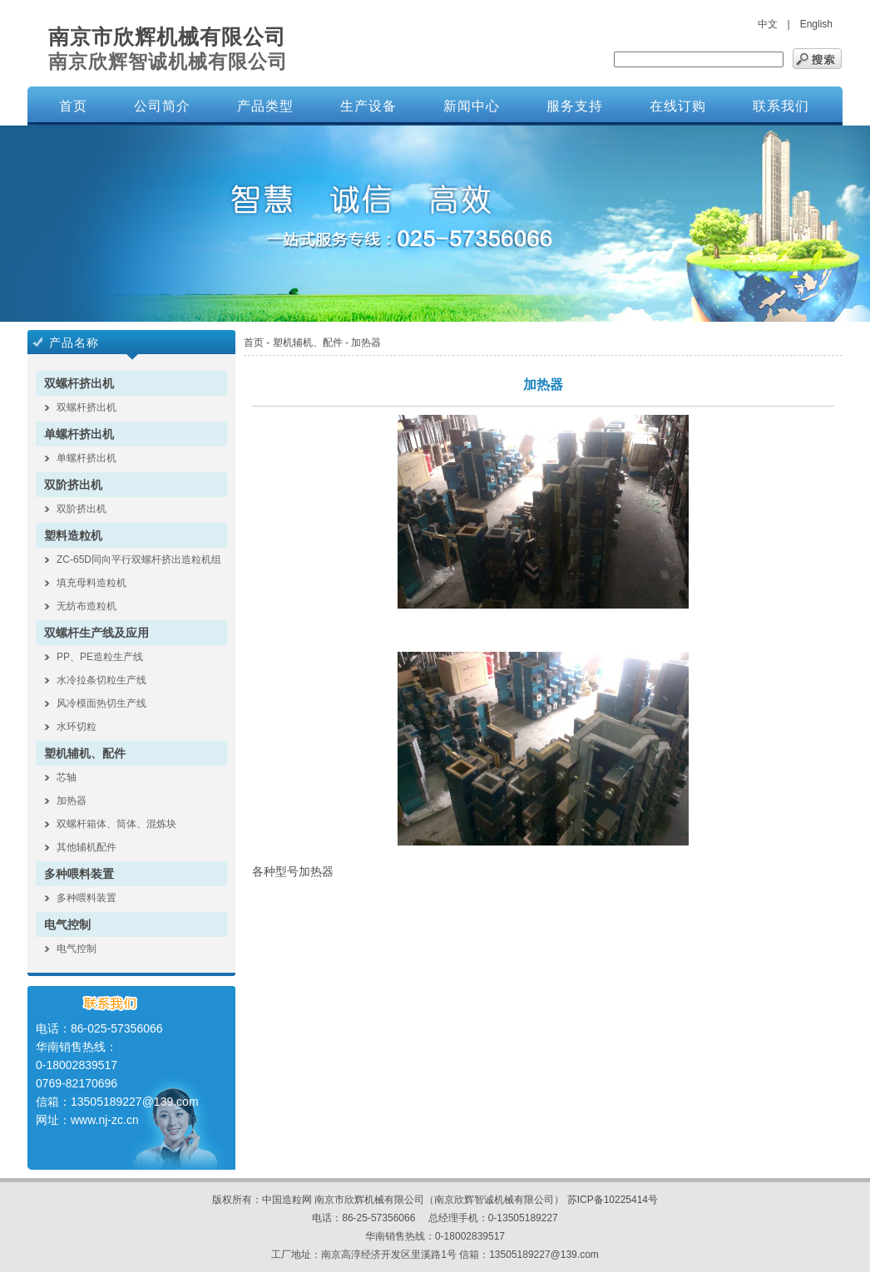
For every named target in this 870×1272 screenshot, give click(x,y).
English (816, 24)
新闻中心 (471, 106)
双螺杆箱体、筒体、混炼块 (116, 824)
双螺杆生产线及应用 (96, 632)
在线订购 (678, 106)
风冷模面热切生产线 (101, 703)
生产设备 (368, 106)
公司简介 (162, 106)
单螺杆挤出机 (79, 434)
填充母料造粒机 (91, 583)
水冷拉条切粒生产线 (101, 680)
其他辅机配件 (86, 847)
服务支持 (574, 106)
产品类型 (265, 106)
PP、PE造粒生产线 (100, 657)
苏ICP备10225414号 (612, 1199)
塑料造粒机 (73, 535)
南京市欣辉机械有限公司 (167, 36)
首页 (73, 106)
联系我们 (781, 106)
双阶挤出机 (73, 484)
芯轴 (67, 777)
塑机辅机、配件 (85, 753)
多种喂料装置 (79, 873)
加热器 (72, 800)
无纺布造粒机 (86, 606)
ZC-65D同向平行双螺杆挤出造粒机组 (139, 559)
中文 (768, 24)
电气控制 (67, 924)
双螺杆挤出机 (79, 383)
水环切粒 (76, 726)
